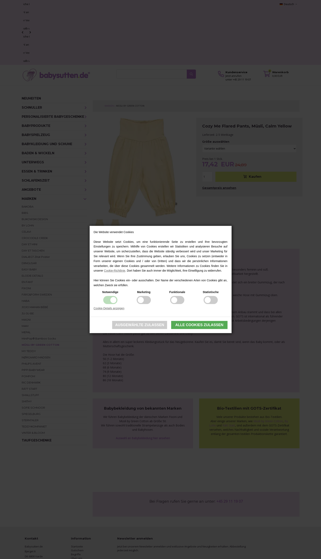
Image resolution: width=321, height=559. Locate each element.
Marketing (143, 292)
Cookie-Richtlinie (114, 270)
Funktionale (177, 292)
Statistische (211, 292)
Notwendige (110, 292)
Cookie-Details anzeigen (109, 308)
